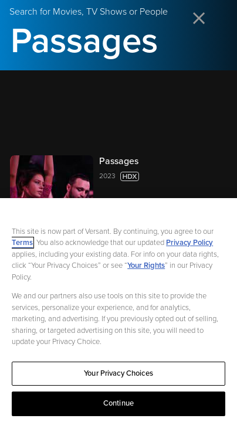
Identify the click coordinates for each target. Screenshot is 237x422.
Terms (22, 242)
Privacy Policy (189, 242)
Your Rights (146, 265)
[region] (118, 310)
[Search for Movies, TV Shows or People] (118, 41)
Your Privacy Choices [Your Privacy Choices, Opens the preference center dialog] (118, 373)
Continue (118, 403)
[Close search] (199, 19)
